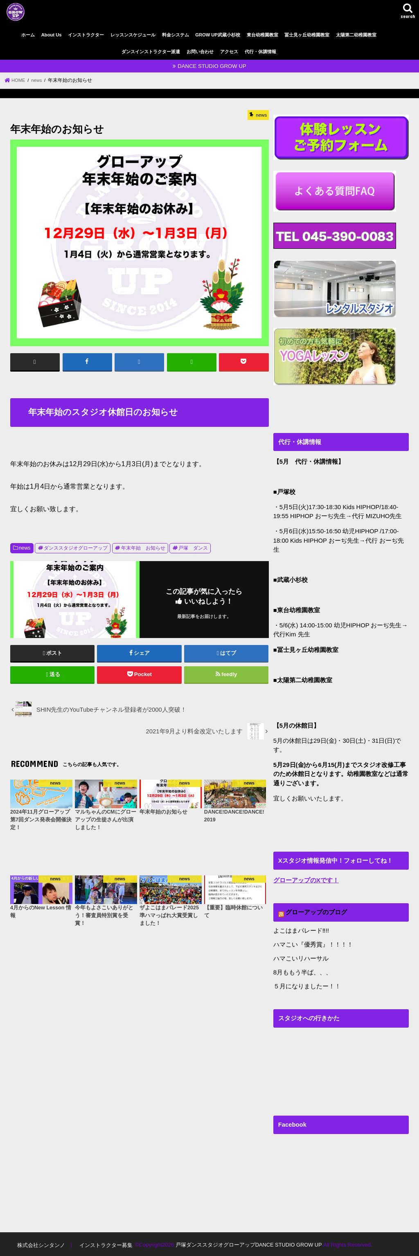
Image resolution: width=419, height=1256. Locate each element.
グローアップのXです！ (306, 880)
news (25, 548)
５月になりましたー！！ (307, 984)
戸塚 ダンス (193, 548)
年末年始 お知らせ (143, 548)
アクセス (229, 51)
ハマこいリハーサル (301, 957)
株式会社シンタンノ (41, 1243)
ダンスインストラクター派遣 (151, 51)
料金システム (175, 34)
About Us (51, 34)
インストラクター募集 (105, 1243)
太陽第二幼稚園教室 (356, 34)
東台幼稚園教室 (262, 34)
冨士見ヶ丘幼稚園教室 (306, 34)
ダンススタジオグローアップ (76, 548)
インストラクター (86, 34)
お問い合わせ (200, 51)
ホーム (28, 34)
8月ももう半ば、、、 (302, 971)
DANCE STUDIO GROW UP (212, 66)
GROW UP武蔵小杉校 (217, 34)
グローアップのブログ (316, 912)
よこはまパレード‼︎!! (301, 930)
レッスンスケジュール (132, 34)
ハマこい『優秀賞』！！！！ (313, 943)
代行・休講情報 (260, 51)
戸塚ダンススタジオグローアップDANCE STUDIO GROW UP (248, 1243)
